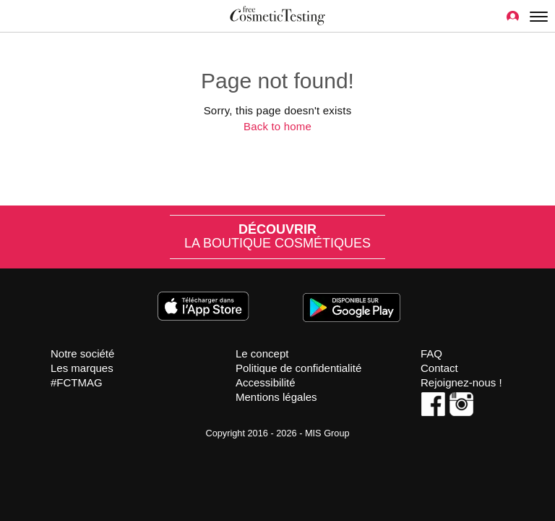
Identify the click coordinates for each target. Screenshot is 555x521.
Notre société (82, 353)
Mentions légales (276, 397)
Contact (439, 368)
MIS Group (327, 433)
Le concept (262, 353)
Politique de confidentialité (298, 368)
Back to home (277, 126)
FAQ (431, 353)
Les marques (82, 368)
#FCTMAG (77, 382)
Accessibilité (266, 382)
